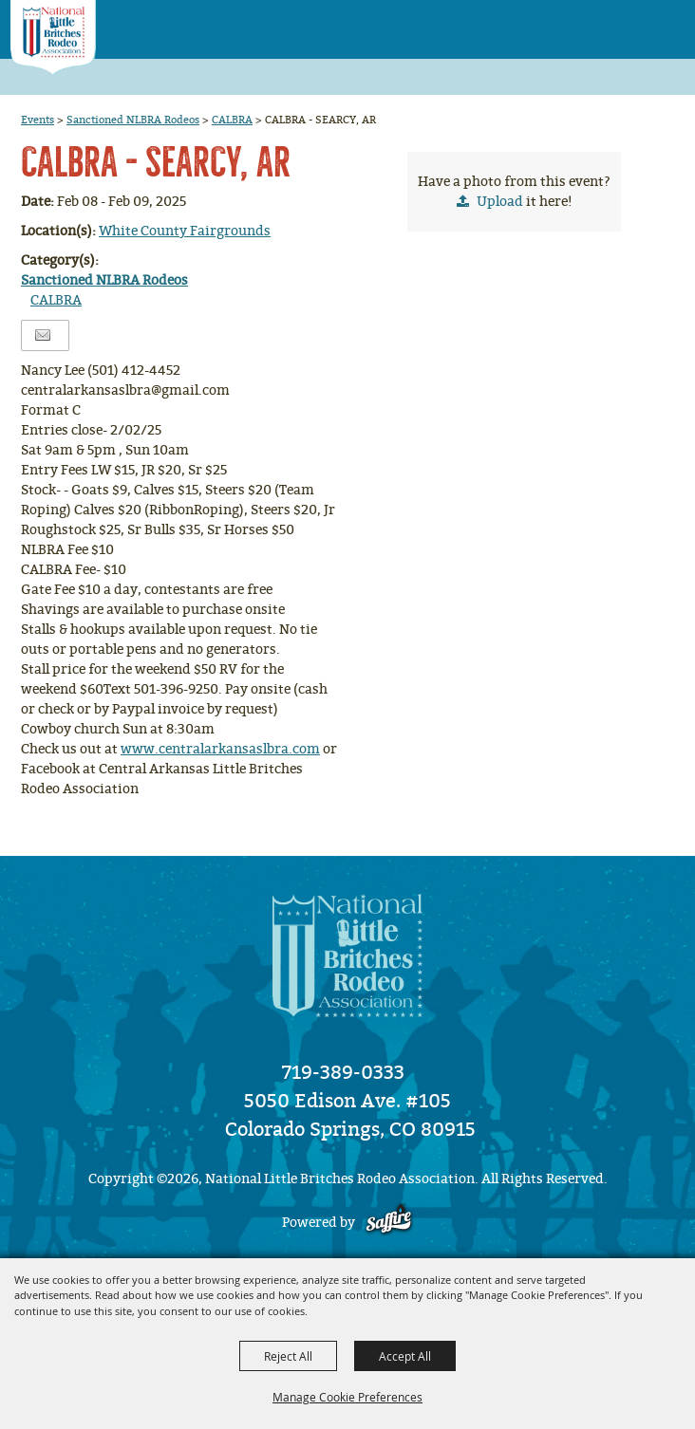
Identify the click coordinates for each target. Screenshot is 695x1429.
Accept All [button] (405, 1356)
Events (37, 119)
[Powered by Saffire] (389, 1223)
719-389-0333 (343, 1072)
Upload (500, 202)
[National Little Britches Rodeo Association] (52, 37)
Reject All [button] (288, 1356)
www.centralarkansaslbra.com (220, 749)
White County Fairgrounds (185, 231)
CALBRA (232, 119)
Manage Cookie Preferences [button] (347, 1396)
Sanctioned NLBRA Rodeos (132, 119)
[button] (629, 23)
